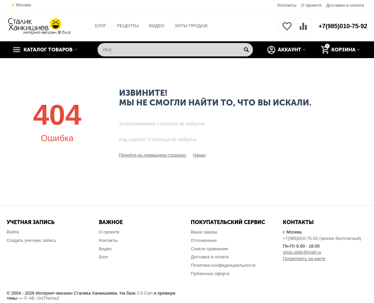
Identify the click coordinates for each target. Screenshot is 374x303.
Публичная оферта (210, 273)
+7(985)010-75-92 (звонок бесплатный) (322, 238)
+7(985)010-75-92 (343, 26)
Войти (13, 231)
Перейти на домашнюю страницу (152, 155)
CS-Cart (145, 293)
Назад (199, 155)
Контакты (286, 5)
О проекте (311, 5)
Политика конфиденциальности (223, 265)
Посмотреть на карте (304, 258)
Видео (105, 248)
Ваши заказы (204, 231)
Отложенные (204, 240)
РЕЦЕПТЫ (128, 25)
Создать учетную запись (31, 240)
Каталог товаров (48, 49)
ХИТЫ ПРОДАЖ (191, 25)
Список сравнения (209, 248)
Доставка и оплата (345, 5)
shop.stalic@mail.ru (302, 252)
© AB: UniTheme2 (42, 298)
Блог (103, 256)
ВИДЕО (156, 25)
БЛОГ (100, 25)
